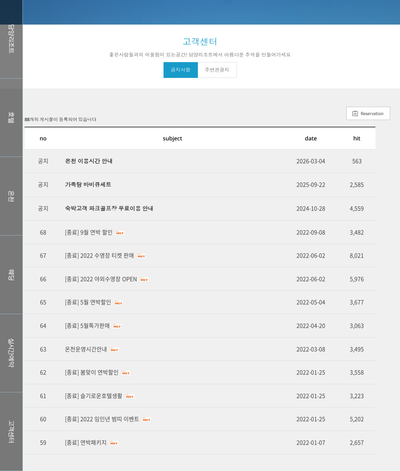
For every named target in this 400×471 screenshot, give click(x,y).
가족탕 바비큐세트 (88, 184)
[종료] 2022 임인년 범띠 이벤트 (102, 418)
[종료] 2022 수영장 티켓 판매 (99, 255)
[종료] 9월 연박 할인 (89, 232)
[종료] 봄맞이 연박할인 (92, 372)
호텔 (11, 118)
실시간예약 (11, 353)
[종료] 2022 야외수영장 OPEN (101, 278)
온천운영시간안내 (86, 349)
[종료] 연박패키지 (86, 442)
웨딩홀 (11, 274)
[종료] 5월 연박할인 (88, 302)
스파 (11, 196)
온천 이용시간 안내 (89, 161)
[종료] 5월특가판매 (87, 325)
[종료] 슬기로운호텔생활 (93, 395)
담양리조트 (11, 39)
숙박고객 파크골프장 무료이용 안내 (109, 208)
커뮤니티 (11, 431)
